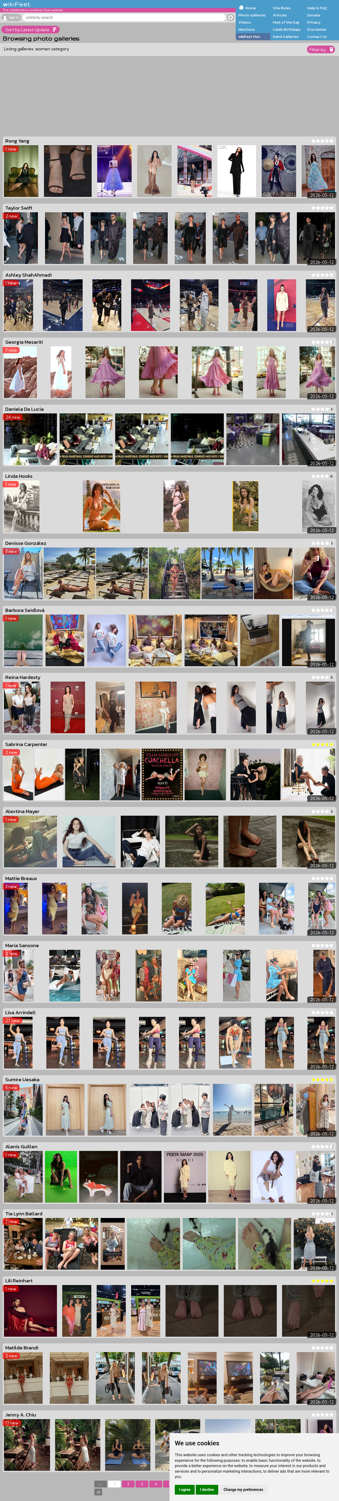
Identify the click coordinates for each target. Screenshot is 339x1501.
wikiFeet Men (249, 36)
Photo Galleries (252, 15)
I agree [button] (184, 1489)
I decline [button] (207, 1489)
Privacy (314, 22)
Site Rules (282, 8)
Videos (244, 22)
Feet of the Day (286, 22)
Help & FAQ (317, 8)
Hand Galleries (285, 36)
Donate (313, 15)
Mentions (246, 29)
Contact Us (317, 36)
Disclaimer (316, 29)
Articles (280, 15)
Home (251, 8)
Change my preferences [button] (243, 1489)
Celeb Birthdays (287, 29)
